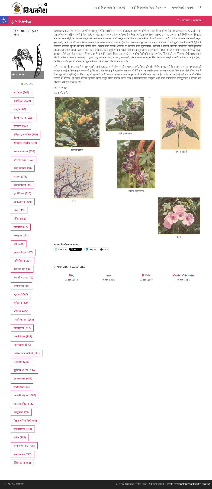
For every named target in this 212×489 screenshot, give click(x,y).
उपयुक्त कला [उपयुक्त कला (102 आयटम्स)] (23, 160)
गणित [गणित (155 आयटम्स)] (20, 219)
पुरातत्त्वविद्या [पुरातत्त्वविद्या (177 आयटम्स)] (23, 252)
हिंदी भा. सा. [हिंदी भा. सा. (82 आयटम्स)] (22, 463)
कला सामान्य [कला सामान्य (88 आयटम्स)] (23, 168)
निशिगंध (146, 275)
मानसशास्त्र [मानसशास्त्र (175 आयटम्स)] (22, 345)
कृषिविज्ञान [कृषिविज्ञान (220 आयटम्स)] (22, 193)
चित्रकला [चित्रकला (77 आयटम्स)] (21, 227)
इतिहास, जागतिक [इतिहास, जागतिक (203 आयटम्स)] (26, 134)
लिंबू (71, 275)
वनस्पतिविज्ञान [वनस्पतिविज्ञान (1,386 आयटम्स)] (25, 395)
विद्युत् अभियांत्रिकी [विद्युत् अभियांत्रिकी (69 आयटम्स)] (25, 420)
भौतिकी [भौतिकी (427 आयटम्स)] (21, 311)
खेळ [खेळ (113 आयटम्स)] (19, 210)
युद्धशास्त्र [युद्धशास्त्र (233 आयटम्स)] (21, 362)
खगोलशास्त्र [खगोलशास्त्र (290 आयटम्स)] (23, 202)
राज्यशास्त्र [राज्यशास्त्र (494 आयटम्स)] (22, 387)
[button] (4, 20)
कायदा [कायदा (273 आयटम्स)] (20, 176)
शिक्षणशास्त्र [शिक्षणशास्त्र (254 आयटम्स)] (23, 429)
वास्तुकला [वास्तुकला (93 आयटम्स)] (21, 412)
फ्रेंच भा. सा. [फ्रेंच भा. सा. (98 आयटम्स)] (22, 269)
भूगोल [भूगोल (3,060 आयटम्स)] (21, 294)
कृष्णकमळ (197, 20)
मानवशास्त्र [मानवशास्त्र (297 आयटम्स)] (22, 328)
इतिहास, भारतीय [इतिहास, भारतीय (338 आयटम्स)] (25, 143)
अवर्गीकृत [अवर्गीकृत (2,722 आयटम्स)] (22, 101)
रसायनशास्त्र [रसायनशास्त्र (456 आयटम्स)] (23, 378)
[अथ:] (178, 20)
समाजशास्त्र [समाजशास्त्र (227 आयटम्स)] (22, 454)
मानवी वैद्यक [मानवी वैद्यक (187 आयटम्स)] (23, 336)
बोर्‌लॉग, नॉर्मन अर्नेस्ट (183, 275)
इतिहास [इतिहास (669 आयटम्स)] (21, 126)
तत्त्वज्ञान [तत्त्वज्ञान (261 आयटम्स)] (21, 235)
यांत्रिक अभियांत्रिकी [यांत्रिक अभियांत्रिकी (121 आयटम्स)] (26, 353)
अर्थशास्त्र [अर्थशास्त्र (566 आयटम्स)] (21, 92)
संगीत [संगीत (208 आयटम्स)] (20, 437)
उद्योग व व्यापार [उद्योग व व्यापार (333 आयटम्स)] (24, 151)
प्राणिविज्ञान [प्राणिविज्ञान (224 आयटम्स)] (22, 261)
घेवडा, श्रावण (18, 74)
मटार (108, 275)
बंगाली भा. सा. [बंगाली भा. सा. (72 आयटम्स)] (23, 277)
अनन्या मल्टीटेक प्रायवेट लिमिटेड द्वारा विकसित (188, 484)
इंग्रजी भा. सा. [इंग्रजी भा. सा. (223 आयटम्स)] (23, 118)
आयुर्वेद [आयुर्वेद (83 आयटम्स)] (20, 109)
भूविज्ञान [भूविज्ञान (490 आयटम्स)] (21, 303)
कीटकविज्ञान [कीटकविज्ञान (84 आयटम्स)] (22, 185)
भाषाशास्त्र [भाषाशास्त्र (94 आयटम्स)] (21, 286)
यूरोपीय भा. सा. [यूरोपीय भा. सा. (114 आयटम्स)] (24, 370)
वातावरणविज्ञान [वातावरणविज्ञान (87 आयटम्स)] (24, 404)
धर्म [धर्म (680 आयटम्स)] (18, 244)
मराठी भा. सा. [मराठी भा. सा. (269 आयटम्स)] (24, 320)
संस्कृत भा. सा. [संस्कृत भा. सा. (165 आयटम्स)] (24, 446)
